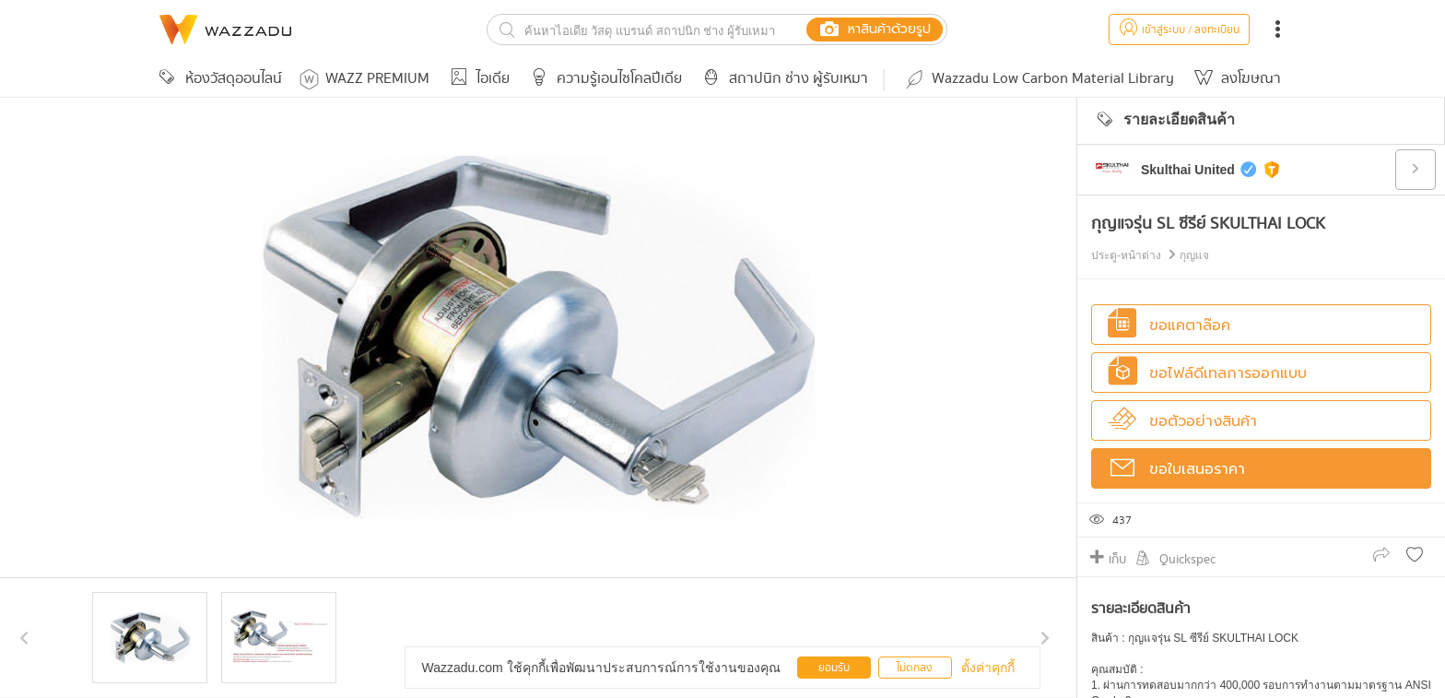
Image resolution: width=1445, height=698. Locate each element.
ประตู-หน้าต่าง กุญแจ (1150, 255)
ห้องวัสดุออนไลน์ (217, 78)
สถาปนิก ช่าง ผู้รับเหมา (782, 78)
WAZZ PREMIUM (364, 78)
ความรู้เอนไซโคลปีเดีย (603, 78)
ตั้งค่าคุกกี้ (988, 667)
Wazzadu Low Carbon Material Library (1038, 78)
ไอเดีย (477, 78)
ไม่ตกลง (915, 668)
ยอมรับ (834, 668)
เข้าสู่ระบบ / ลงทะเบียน (1179, 30)
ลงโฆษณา (1235, 78)
